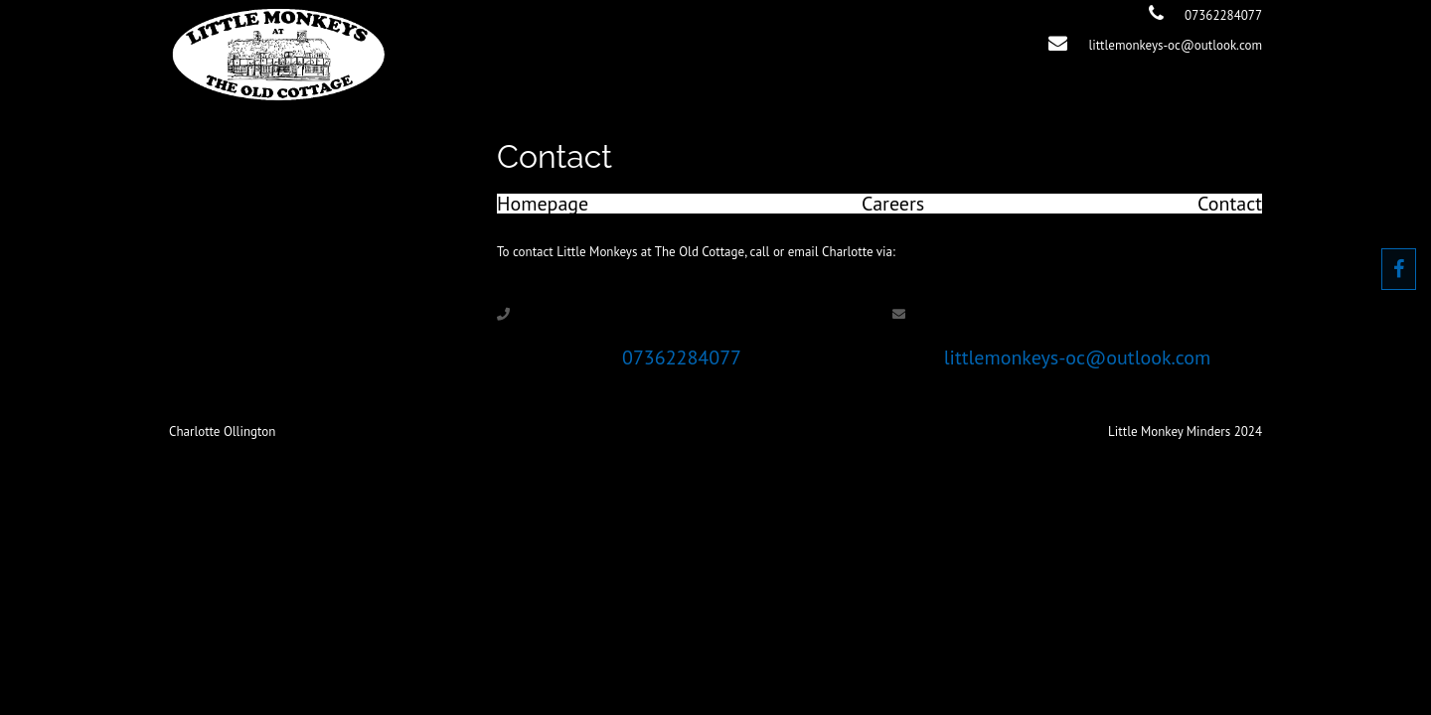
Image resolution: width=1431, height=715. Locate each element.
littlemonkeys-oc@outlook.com (1175, 45)
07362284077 (1223, 15)
